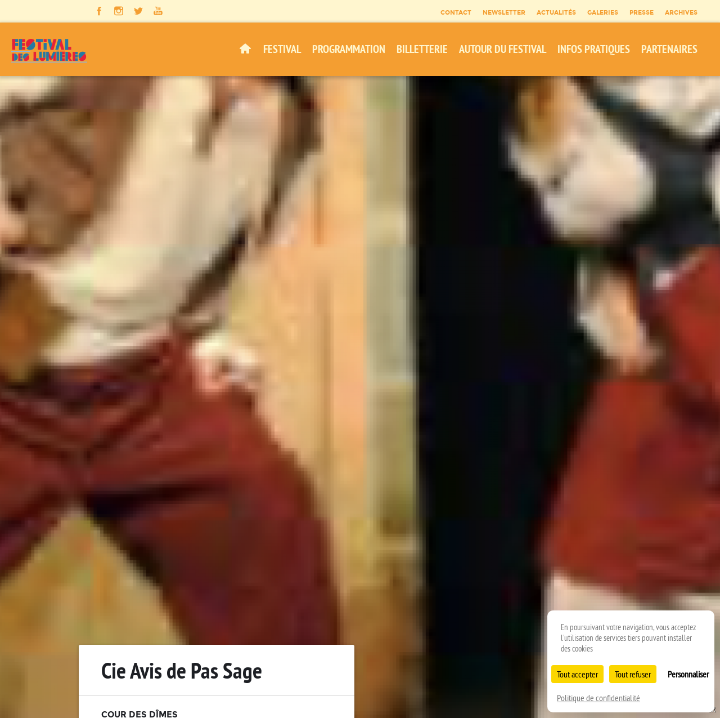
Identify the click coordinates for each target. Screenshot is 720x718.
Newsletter (504, 12)
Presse (641, 12)
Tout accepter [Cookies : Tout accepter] (577, 674)
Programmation (348, 49)
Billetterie (422, 49)
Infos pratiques (593, 49)
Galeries (602, 12)
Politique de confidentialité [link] (598, 697)
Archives (681, 12)
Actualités (556, 12)
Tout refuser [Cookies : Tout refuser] (633, 674)
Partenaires (669, 49)
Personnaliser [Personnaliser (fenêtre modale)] (688, 674)
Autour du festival (502, 49)
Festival (282, 49)
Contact (455, 12)
